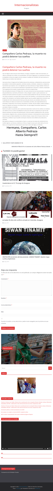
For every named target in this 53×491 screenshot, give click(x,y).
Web (2, 312)
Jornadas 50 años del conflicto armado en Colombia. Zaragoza (23, 220)
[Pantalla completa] (50, 448)
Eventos (4, 50)
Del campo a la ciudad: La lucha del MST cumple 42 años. (14, 412)
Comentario (4, 279)
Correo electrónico (6, 305)
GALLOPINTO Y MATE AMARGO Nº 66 (12, 143)
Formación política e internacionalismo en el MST (12, 409)
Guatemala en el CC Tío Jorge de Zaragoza (16, 183)
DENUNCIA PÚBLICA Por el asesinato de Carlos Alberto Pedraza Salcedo (32, 146)
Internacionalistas (27, 5)
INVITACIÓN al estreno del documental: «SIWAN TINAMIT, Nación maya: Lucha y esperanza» (26, 258)
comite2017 (13, 59)
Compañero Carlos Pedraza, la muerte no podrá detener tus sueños (24, 68)
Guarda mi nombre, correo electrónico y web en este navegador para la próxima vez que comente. (24, 322)
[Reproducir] (3, 448)
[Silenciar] (47, 448)
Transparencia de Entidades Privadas (10, 472)
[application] (26, 435)
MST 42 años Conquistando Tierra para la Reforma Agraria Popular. (17, 414)
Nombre (4, 298)
